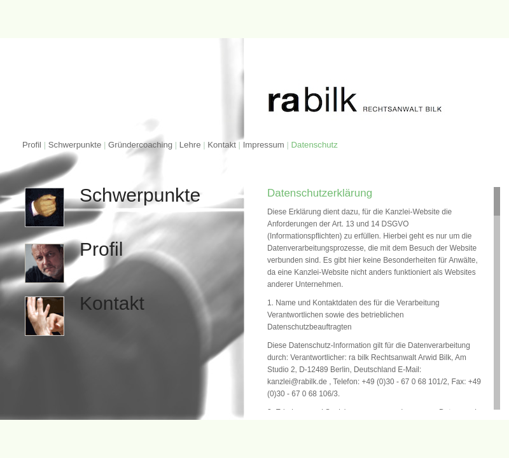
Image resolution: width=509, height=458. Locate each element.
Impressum (263, 144)
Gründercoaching (140, 144)
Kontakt (221, 144)
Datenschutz (314, 144)
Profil (31, 144)
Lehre (191, 144)
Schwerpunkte (74, 144)
